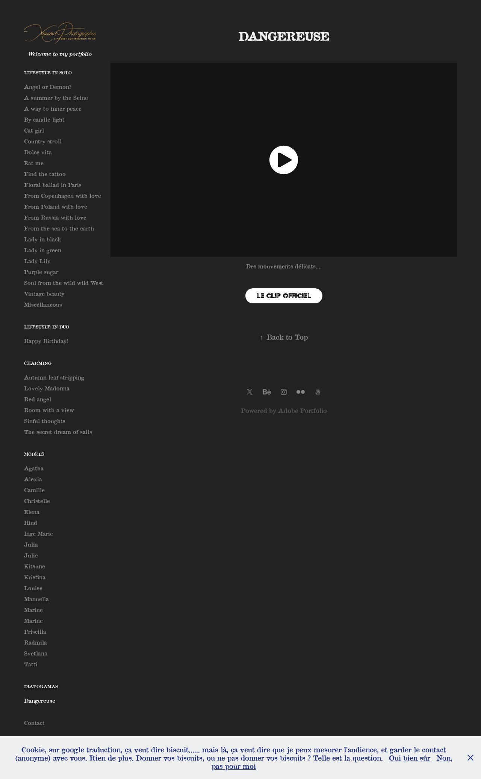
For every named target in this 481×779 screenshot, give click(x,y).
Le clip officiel (284, 296)
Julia (31, 544)
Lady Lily (37, 261)
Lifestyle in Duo (46, 327)
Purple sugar (41, 272)
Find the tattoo (45, 174)
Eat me (34, 163)
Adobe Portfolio (302, 410)
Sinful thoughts (44, 421)
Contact (34, 723)
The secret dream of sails (58, 432)
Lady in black (42, 239)
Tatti (30, 664)
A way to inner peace (53, 108)
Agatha (34, 468)
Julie (31, 555)
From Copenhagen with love (62, 195)
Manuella (36, 599)
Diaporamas (41, 686)
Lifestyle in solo (48, 72)
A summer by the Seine (56, 97)
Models (34, 454)
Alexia (33, 479)
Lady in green (42, 250)
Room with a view (49, 410)
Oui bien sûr (409, 757)
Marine (33, 610)
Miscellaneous (43, 304)
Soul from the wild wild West (63, 283)
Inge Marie (38, 533)
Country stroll (43, 141)
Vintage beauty (44, 293)
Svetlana (35, 653)
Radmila (35, 642)
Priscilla (35, 631)
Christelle (37, 501)
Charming (37, 363)
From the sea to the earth (59, 228)
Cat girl (34, 130)
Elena (31, 512)
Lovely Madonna (47, 388)
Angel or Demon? (47, 87)
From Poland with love (55, 206)
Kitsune (34, 566)
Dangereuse (39, 700)
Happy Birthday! (46, 341)
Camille (34, 490)
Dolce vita (38, 152)
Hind (30, 522)
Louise (33, 588)
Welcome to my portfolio (60, 54)
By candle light (44, 119)
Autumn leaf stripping (54, 377)
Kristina (34, 577)
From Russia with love (55, 217)
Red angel (37, 399)
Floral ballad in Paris (53, 185)
